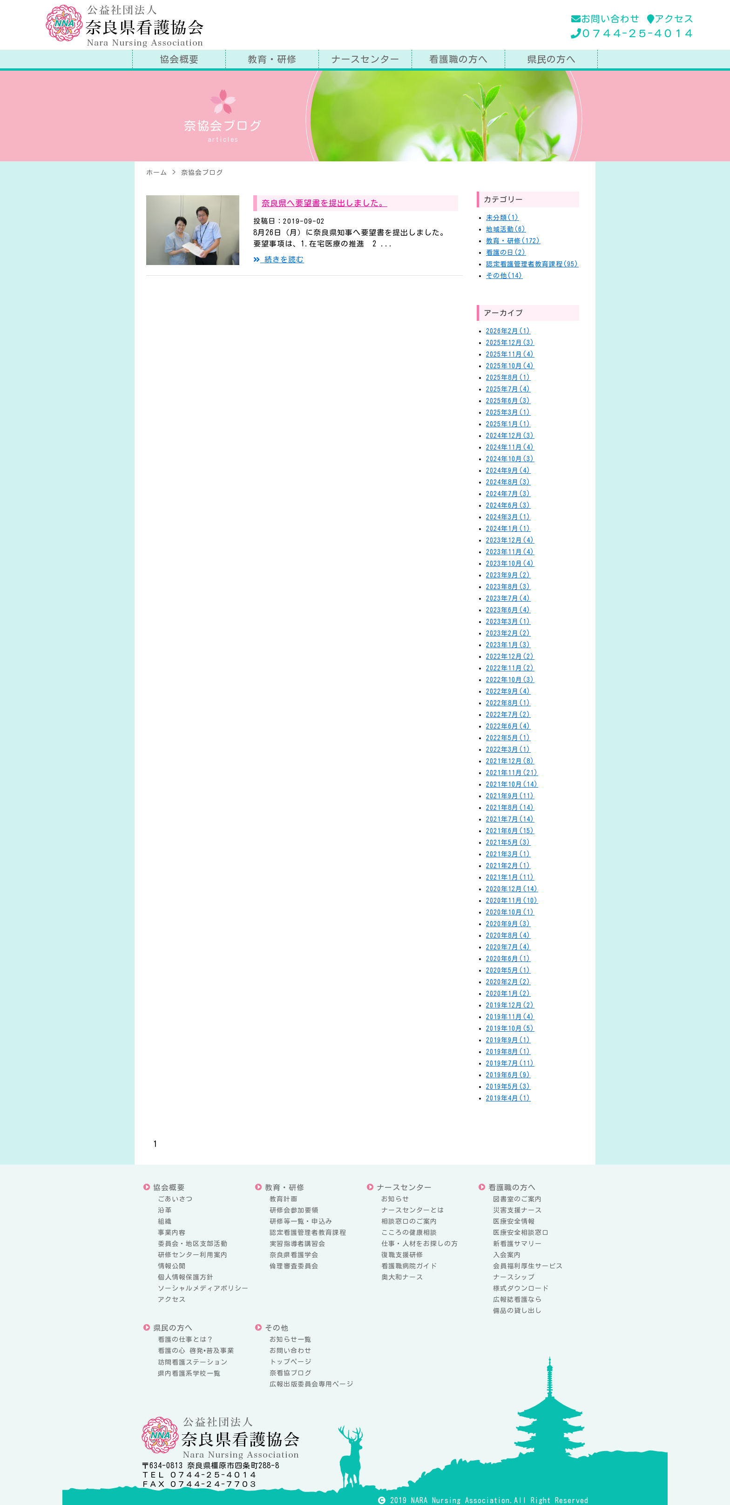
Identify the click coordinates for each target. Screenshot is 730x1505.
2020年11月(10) (512, 900)
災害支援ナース (517, 1210)
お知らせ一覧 (290, 1339)
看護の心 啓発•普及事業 (196, 1350)
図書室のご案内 (517, 1199)
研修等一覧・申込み (301, 1221)
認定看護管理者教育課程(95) (532, 264)
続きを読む (278, 259)
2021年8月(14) (510, 807)
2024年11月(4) (510, 447)
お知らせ (395, 1199)
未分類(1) (502, 217)
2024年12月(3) (510, 435)
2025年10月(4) (510, 366)
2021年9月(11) (510, 796)
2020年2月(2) (508, 982)
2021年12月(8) (510, 761)
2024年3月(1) (508, 517)
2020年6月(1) (508, 958)
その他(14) (504, 275)
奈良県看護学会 (294, 1255)
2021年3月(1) (508, 854)
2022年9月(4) (508, 691)
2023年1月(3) (508, 645)
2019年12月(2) (510, 1005)
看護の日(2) (506, 252)
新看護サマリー (517, 1243)
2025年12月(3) (510, 342)
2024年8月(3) (508, 482)
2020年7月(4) (508, 947)
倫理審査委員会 (294, 1266)
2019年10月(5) (510, 1028)
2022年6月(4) (508, 726)
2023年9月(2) (508, 575)
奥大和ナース (402, 1277)
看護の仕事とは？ (186, 1339)
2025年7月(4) (508, 389)
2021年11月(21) (512, 772)
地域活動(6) (506, 229)
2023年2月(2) (508, 633)
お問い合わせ (605, 18)
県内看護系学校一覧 (189, 1373)
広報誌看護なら (517, 1299)
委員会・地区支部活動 (193, 1243)
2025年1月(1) (508, 424)
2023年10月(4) (510, 563)
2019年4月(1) (508, 1098)
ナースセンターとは (412, 1210)
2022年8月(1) (508, 703)
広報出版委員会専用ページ (311, 1384)
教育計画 (283, 1199)
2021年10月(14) (512, 784)
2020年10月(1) (510, 912)
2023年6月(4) (508, 610)
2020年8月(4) (508, 935)
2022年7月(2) (508, 714)
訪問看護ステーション (193, 1362)
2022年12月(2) (510, 656)
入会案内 (507, 1255)
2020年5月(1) (508, 970)
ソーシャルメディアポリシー (203, 1288)
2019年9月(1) (508, 1040)
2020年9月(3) (508, 924)
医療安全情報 (514, 1221)
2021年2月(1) (508, 865)
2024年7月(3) (508, 494)
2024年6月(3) (508, 505)
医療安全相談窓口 (521, 1232)
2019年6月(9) (508, 1075)
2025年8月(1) (508, 377)
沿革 (165, 1210)
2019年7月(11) (510, 1063)
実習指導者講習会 (297, 1243)
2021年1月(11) (510, 877)
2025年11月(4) (510, 354)
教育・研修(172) (513, 241)
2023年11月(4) (510, 552)
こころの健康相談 (409, 1232)
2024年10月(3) (510, 459)
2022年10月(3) (510, 679)
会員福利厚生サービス (528, 1266)
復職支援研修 (402, 1255)
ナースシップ (514, 1277)
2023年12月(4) (510, 540)
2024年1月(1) (508, 528)
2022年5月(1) (508, 738)
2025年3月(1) (508, 412)
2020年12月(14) (512, 889)
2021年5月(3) (508, 842)
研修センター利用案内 (193, 1255)
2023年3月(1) (508, 621)
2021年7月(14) (510, 819)
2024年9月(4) (508, 470)
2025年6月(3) (508, 401)
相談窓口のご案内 (409, 1221)
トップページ (290, 1362)
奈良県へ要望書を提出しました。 (324, 203)
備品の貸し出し (517, 1310)
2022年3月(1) (508, 749)
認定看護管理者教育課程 (308, 1232)
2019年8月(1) (508, 1051)
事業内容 (172, 1232)
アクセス (670, 18)
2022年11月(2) (510, 668)
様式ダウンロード (521, 1288)
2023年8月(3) (508, 586)
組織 (165, 1221)
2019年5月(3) (508, 1086)
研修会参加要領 (294, 1210)
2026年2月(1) (508, 331)
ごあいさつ (175, 1199)
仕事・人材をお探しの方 (419, 1243)
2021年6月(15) (510, 831)
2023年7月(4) (508, 598)
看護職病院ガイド (409, 1266)
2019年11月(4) (510, 1017)
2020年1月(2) (508, 993)
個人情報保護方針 (186, 1277)
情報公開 (172, 1266)
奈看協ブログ (290, 1373)
